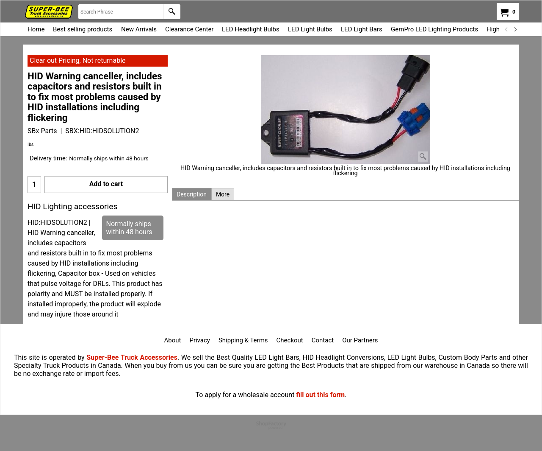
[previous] (506, 29)
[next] (515, 29)
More (223, 194)
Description (192, 194)
